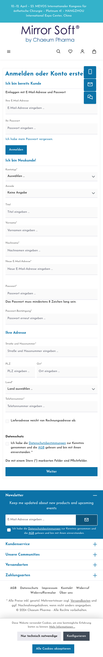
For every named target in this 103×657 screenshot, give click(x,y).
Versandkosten (80, 600)
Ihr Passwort (12, 121)
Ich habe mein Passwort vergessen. (29, 139)
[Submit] (87, 520)
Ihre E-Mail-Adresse (17, 100)
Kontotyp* (11, 169)
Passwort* (11, 286)
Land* (9, 382)
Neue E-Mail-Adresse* (18, 261)
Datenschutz (29, 588)
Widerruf (82, 588)
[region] (51, 11)
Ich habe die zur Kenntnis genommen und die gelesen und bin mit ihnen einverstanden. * (47, 448)
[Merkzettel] (70, 52)
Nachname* (12, 243)
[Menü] (9, 52)
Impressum (49, 588)
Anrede (9, 186)
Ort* (39, 364)
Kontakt (67, 588)
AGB (41, 447)
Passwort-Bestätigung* (18, 311)
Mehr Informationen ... (62, 627)
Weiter (51, 471)
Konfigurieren (76, 636)
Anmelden (16, 149)
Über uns (66, 592)
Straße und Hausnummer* (20, 344)
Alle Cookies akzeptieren (53, 648)
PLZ (8, 364)
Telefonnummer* (14, 399)
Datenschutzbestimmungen (47, 443)
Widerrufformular (43, 592)
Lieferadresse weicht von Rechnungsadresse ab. (43, 420)
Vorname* (11, 223)
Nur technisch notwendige (39, 636)
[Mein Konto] (82, 52)
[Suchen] (59, 52)
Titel (8, 204)
